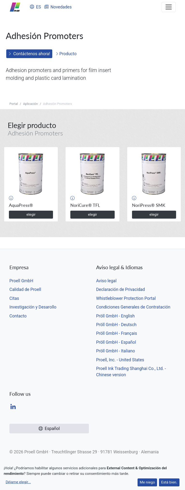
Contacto (17, 316)
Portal (13, 104)
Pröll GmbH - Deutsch (116, 324)
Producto (66, 53)
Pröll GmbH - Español (116, 342)
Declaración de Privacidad (120, 289)
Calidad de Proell (25, 289)
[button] (11, 198)
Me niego (147, 482)
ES (35, 7)
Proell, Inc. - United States (120, 359)
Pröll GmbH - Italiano (115, 351)
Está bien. (169, 482)
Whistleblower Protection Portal (126, 298)
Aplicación (30, 104)
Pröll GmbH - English (115, 316)
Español (49, 428)
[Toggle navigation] (169, 7)
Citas (14, 298)
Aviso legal (106, 280)
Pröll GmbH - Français (116, 333)
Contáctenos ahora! (29, 53)
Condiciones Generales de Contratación (133, 307)
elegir (31, 214)
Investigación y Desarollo (32, 307)
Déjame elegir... (18, 482)
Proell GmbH (21, 280)
